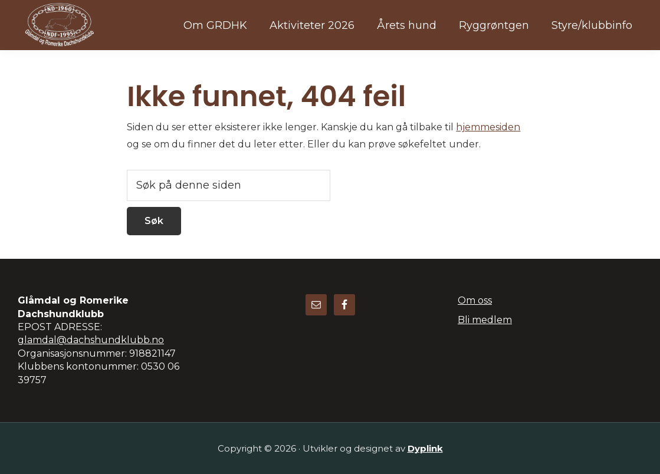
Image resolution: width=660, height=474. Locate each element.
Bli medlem (485, 319)
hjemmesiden (488, 127)
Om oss (475, 300)
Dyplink (425, 448)
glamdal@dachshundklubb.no (91, 339)
